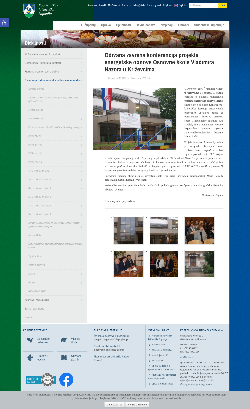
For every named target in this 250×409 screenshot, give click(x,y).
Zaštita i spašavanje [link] (34, 308)
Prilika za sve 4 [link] (35, 161)
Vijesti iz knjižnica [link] (36, 264)
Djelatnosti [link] (125, 25)
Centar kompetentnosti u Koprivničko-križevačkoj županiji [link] (53, 127)
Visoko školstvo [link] (35, 118)
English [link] (182, 5)
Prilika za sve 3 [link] (35, 153)
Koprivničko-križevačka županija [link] (40, 11)
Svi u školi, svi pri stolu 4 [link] (39, 196)
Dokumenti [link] (126, 5)
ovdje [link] (178, 398)
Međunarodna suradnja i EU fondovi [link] (42, 54)
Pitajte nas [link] (168, 5)
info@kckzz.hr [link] (187, 357)
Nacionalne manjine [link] (37, 290)
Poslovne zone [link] (158, 344)
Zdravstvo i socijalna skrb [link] (37, 300)
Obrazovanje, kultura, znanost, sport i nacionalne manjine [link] (52, 80)
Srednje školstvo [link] (35, 109)
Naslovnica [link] (92, 5)
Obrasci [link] (184, 25)
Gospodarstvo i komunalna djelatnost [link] (43, 62)
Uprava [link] (107, 25)
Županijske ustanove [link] (43, 340)
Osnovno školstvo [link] (36, 88)
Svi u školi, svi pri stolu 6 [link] (39, 214)
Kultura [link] (31, 273)
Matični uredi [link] (114, 5)
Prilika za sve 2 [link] (35, 144)
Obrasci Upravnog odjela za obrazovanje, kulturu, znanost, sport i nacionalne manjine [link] (54, 224)
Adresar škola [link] (34, 235)
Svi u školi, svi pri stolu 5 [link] (39, 205)
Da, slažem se (115, 404)
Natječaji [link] (168, 25)
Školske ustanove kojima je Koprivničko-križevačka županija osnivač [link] (55, 245)
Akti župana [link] (157, 360)
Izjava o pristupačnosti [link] (162, 384)
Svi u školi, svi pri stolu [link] (38, 170)
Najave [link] (28, 317)
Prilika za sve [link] (34, 135)
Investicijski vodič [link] (160, 355)
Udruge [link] (31, 282)
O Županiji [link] (89, 25)
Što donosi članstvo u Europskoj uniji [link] (111, 336)
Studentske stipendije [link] (210, 25)
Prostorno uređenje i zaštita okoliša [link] (42, 71)
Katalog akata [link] (139, 5)
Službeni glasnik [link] (154, 5)
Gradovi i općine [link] (42, 357)
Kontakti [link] (102, 5)
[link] (4, 22)
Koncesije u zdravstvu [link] (162, 350)
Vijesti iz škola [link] (34, 256)
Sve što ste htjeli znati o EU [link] (107, 346)
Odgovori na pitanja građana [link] (198, 384)
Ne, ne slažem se (137, 404)
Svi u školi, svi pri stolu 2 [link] (39, 179)
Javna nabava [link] (147, 25)
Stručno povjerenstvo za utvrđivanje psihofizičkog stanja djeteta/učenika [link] (53, 99)
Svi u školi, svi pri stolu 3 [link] (39, 188)
